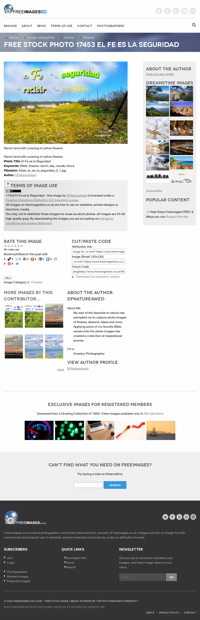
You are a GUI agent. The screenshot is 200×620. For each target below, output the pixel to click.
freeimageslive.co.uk (25, 8)
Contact (84, 25)
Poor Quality (8, 245)
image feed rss (186, 517)
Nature (69, 37)
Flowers (89, 37)
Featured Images (18, 581)
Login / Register (55, 606)
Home (14, 37)
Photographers (110, 25)
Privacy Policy (169, 612)
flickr (193, 11)
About (27, 25)
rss (176, 11)
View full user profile (160, 74)
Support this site (177, 216)
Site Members (153, 413)
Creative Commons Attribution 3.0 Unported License (42, 200)
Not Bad (12, 245)
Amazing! (22, 245)
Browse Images (17, 576)
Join (10, 558)
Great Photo (18, 245)
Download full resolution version (98, 276)
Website (25, 517)
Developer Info (76, 558)
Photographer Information (23, 606)
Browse (10, 25)
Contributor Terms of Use (87, 606)
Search (71, 567)
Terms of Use (61, 25)
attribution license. (132, 537)
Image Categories (41, 37)
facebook (167, 11)
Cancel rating (5, 245)
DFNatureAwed (25, 175)
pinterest (184, 11)
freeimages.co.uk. (125, 532)
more (60, 369)
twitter (159, 11)
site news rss (179, 517)
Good (15, 245)
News (41, 25)
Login (11, 562)
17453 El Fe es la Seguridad (25, 195)
